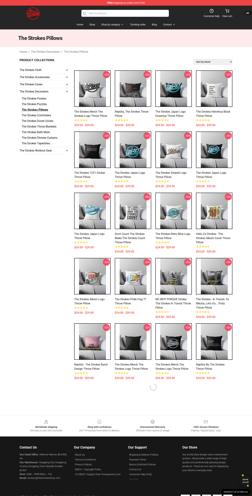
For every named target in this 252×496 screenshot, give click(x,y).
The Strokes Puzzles (34, 104)
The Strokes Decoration (45, 51)
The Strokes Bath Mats (36, 132)
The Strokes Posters (34, 98)
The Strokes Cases (31, 84)
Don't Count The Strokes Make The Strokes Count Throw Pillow (130, 238)
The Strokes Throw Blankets (39, 126)
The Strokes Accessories (35, 77)
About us (80, 454)
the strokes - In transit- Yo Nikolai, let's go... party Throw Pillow (212, 303)
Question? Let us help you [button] (236, 492)
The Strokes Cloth (30, 70)
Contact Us (135, 469)
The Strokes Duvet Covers (37, 121)
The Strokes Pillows (76, 51)
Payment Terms (137, 459)
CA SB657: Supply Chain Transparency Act (98, 474)
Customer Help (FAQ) (140, 474)
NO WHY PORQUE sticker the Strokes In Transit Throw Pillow (173, 303)
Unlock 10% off (245, 480)
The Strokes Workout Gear (36, 150)
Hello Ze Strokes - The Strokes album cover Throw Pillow (213, 238)
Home (23, 51)
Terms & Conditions (85, 459)
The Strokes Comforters (36, 115)
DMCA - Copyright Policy (88, 469)
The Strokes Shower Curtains (39, 137)
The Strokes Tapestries (36, 143)
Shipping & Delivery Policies (143, 454)
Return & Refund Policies (142, 464)
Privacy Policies (83, 464)
